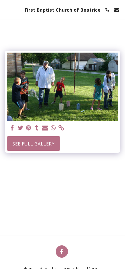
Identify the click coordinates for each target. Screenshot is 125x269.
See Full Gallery (33, 143)
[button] (7, 9)
